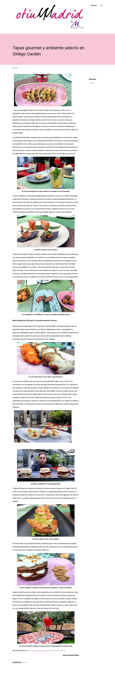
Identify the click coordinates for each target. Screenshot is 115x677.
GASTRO (92, 83)
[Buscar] (94, 5)
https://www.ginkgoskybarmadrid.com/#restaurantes (46, 650)
